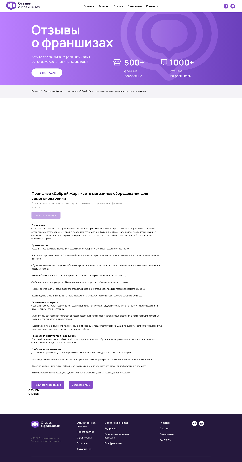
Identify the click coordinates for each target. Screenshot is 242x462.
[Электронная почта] (232, 6)
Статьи (118, 6)
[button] (46, 72)
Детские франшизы (116, 422)
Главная (89, 6)
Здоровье (110, 428)
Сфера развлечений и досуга (116, 435)
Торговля (82, 443)
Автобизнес (84, 449)
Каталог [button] (103, 6)
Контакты (152, 6)
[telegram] (226, 6)
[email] (201, 425)
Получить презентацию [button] (48, 384)
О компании (134, 6)
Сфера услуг (84, 437)
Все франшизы (113, 443)
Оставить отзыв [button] (81, 384)
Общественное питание (86, 424)
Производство (85, 432)
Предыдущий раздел (54, 91)
